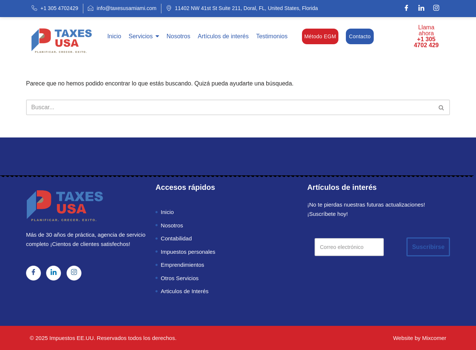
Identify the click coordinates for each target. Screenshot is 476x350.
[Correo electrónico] (349, 247)
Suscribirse (428, 247)
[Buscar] (229, 107)
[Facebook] (406, 8)
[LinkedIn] (421, 8)
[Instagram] (436, 8)
